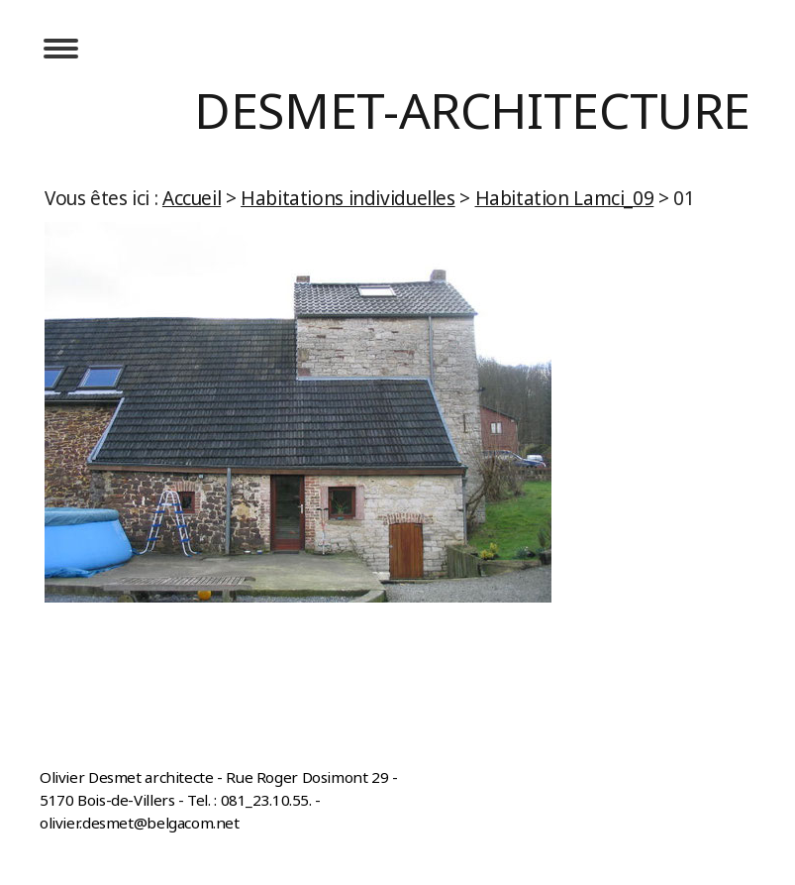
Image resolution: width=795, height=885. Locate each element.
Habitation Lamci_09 (564, 198)
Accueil (191, 198)
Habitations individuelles (348, 198)
